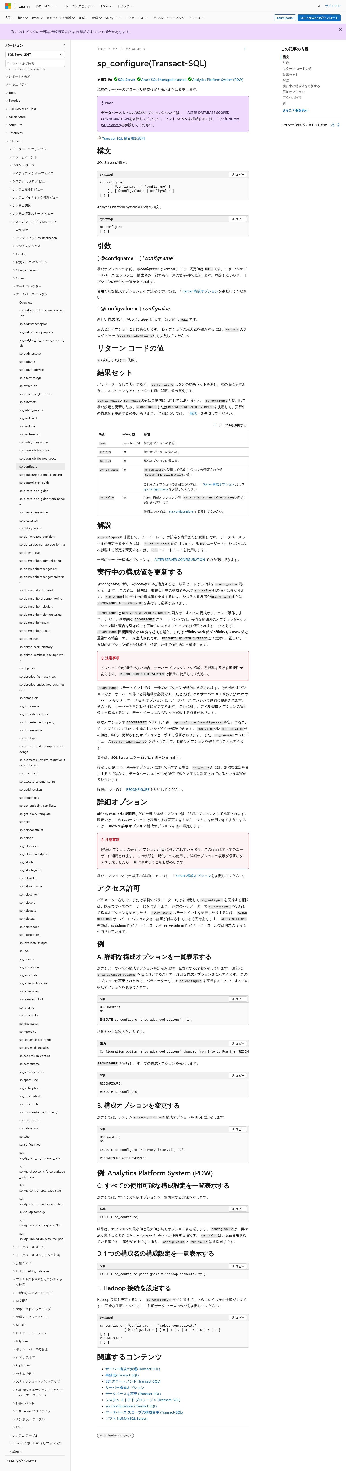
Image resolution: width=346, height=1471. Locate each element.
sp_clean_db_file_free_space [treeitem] (37, 448)
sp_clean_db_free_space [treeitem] (35, 440)
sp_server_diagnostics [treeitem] (34, 1037)
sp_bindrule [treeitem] (27, 416)
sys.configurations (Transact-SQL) (131, 1406)
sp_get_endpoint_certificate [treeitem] (37, 795)
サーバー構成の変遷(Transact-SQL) (132, 1368)
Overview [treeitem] (22, 219)
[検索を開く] (319, 6)
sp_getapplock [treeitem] (29, 787)
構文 (286, 57)
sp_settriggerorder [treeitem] (31, 1061)
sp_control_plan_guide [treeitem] (34, 472)
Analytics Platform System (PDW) (217, 79)
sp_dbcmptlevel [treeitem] (29, 542)
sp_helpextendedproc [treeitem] (33, 843)
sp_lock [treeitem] (24, 940)
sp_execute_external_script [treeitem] (37, 771)
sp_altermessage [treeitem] (30, 367)
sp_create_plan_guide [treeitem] (33, 480)
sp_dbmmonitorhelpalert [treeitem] (36, 596)
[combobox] (35, 54)
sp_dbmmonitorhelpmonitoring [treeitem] (40, 604)
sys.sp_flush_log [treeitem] (30, 1134)
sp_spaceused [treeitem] (28, 1069)
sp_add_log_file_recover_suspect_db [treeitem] (41, 332)
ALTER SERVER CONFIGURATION (179, 559)
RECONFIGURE (137, 789)
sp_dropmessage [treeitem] (30, 720)
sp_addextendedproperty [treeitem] (36, 321)
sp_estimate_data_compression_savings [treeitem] (41, 738)
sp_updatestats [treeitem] (29, 1110)
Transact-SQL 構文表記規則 (123, 138)
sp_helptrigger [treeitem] (29, 916)
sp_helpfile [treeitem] (26, 852)
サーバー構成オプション (124, 1387)
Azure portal (285, 18)
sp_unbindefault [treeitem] (30, 1085)
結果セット (290, 74)
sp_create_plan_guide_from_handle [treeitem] (42, 491)
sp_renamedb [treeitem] (28, 1005)
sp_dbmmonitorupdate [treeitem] (34, 620)
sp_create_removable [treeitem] (33, 502)
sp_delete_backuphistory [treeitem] (36, 636)
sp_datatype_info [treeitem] (30, 518)
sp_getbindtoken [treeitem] (30, 779)
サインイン (333, 6)
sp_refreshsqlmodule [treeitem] (33, 972)
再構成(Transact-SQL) (122, 1375)
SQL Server (133, 48)
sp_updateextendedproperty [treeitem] (38, 1102)
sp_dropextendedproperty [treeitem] (36, 712)
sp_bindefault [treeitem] (28, 407)
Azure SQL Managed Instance (163, 79)
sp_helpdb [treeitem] (26, 827)
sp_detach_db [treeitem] (28, 687)
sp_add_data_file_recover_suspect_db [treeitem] (41, 303)
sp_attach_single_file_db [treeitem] (35, 383)
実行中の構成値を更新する (301, 86)
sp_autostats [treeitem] (27, 391)
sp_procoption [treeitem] (29, 956)
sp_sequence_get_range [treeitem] (35, 1029)
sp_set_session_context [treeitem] (34, 1045)
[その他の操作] (245, 48)
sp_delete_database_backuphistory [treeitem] (41, 647)
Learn (101, 48)
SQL (115, 48)
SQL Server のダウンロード (319, 18)
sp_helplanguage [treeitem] (30, 876)
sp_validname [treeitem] (28, 1118)
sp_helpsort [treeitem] (27, 892)
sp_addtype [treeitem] (27, 351)
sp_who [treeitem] (24, 1126)
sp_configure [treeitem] (28, 456)
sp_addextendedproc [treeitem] (33, 313)
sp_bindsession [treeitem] (29, 424)
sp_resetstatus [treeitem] (29, 1013)
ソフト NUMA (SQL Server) (126, 1418)
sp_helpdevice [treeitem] (28, 835)
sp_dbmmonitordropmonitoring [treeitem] (40, 588)
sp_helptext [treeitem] (27, 908)
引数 (286, 63)
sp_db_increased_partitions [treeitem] (37, 526)
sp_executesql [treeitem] (28, 763)
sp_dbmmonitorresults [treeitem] (34, 612)
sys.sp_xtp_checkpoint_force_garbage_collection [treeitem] (42, 1161)
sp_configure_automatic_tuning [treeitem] (40, 464)
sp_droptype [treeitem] (27, 728)
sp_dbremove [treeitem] (28, 628)
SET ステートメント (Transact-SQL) (132, 1381)
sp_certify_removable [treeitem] (33, 432)
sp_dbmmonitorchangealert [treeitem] (38, 558)
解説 (193, 413)
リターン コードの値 (297, 68)
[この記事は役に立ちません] (338, 125)
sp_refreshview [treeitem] (29, 981)
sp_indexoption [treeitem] (29, 924)
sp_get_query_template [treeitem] (35, 803)
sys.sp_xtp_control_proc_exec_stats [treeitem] (40, 1177)
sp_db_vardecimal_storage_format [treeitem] (42, 534)
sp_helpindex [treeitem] (28, 868)
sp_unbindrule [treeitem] (28, 1094)
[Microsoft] (8, 6)
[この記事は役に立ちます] (332, 125)
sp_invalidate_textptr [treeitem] (33, 932)
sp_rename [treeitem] (26, 997)
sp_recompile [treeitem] (28, 965)
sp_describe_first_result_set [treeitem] (37, 666)
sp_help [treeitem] (24, 811)
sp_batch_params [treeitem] (31, 399)
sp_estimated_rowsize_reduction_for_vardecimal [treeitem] (42, 752)
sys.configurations (156, 489)
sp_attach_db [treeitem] (28, 375)
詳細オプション (294, 92)
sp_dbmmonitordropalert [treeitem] (36, 580)
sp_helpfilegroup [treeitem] (30, 860)
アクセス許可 (292, 97)
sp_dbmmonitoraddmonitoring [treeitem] (40, 550)
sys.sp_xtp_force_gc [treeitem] (32, 1201)
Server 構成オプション (200, 291)
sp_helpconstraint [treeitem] (31, 819)
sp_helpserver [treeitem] (28, 884)
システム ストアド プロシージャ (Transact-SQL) (142, 1399)
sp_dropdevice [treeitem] (29, 695)
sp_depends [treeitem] (27, 658)
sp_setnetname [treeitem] (29, 1053)
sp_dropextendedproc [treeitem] (34, 703)
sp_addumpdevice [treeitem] (31, 359)
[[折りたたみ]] (64, 45)
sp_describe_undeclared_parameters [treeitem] (41, 677)
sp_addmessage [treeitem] (30, 343)
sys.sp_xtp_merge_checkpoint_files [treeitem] (40, 1212)
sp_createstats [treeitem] (29, 510)
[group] (173, 1052)
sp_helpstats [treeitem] (27, 900)
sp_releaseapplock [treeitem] (31, 989)
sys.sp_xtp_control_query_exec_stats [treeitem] (41, 1191)
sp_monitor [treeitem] (27, 948)
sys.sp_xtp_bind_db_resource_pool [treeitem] (39, 1145)
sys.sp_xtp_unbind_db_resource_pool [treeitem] (41, 1226)
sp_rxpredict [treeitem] (27, 1021)
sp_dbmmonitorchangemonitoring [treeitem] (41, 569)
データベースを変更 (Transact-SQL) (133, 1393)
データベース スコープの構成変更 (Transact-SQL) (144, 1412)
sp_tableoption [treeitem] (29, 1078)
